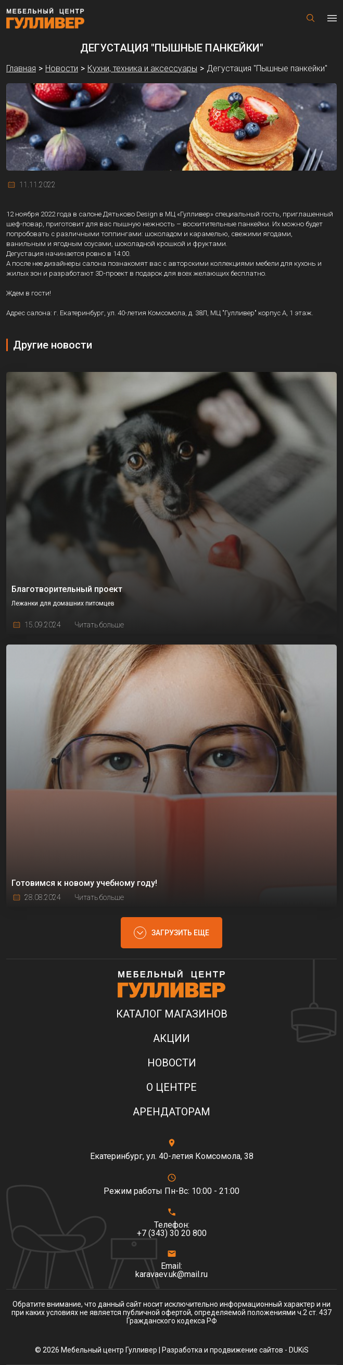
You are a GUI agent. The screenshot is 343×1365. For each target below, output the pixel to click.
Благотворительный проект (66, 589)
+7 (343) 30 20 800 (172, 1233)
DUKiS (299, 1350)
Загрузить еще (180, 933)
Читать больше (99, 625)
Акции (171, 1039)
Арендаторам (171, 1112)
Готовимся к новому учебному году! (84, 883)
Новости (171, 1063)
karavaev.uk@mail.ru (171, 1274)
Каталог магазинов (171, 1014)
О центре (171, 1087)
